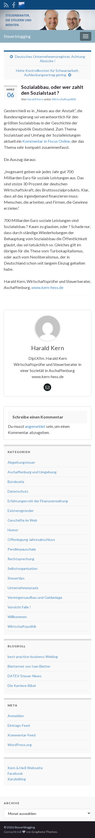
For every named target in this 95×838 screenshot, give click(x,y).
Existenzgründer (21, 510)
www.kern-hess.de (47, 287)
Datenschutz (18, 491)
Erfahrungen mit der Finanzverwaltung (38, 501)
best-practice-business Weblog (33, 656)
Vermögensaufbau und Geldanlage (35, 597)
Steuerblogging (17, 36)
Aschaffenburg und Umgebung (32, 472)
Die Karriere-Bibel (22, 685)
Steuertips (16, 578)
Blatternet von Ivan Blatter (29, 666)
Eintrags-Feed (19, 725)
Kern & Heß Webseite (25, 768)
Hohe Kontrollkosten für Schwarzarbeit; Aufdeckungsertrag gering (47, 72)
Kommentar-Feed (21, 735)
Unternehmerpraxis (23, 588)
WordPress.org (20, 745)
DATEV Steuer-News (25, 676)
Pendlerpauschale (22, 549)
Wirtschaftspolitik (64, 99)
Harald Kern (35, 99)
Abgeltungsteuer (21, 462)
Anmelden (16, 716)
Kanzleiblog (17, 779)
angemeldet (35, 426)
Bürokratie (16, 481)
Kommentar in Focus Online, (46, 141)
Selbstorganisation (22, 568)
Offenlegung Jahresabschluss (31, 539)
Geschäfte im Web (22, 520)
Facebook (15, 773)
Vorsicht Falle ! (19, 607)
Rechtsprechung (21, 559)
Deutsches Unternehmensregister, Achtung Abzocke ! (50, 58)
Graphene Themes (44, 832)
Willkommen (17, 617)
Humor (13, 530)
